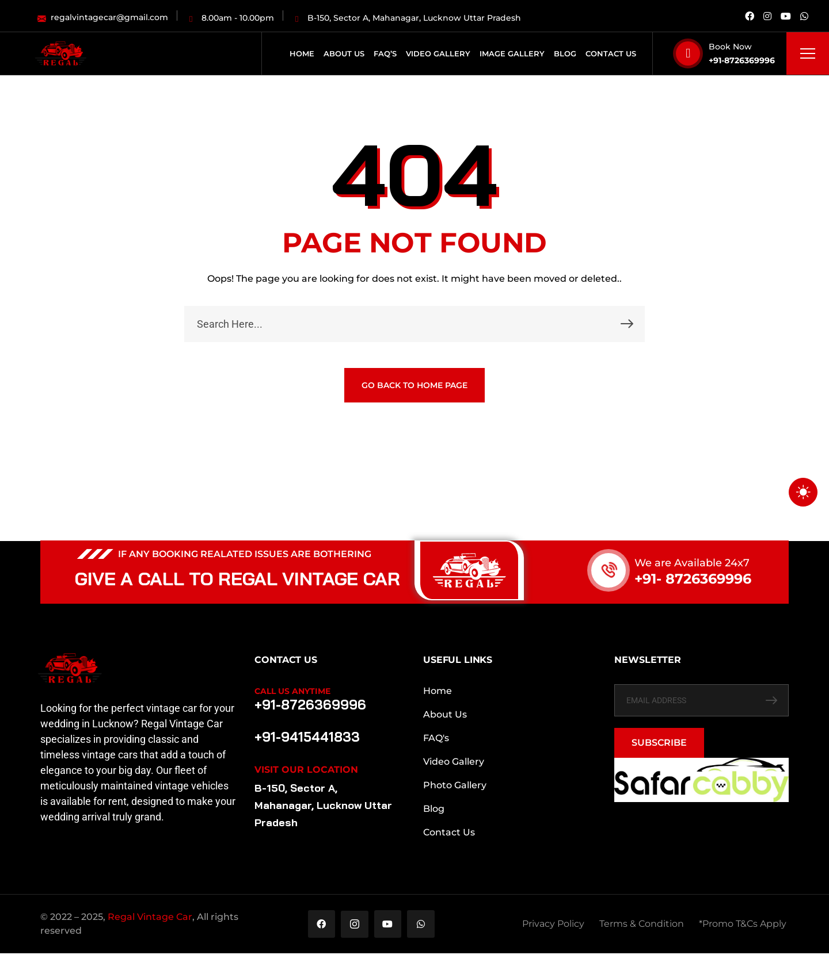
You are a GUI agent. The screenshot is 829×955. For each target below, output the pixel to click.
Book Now (730, 46)
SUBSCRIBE (659, 742)
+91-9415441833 (305, 737)
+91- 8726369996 (692, 578)
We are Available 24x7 (692, 563)
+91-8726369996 (742, 60)
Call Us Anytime (292, 691)
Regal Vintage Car (150, 917)
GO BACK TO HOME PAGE (414, 385)
